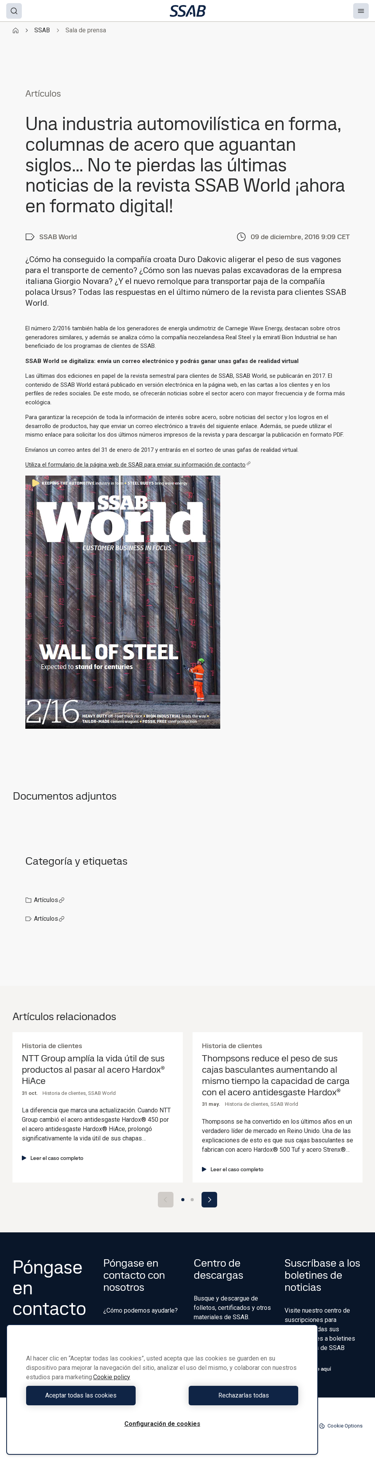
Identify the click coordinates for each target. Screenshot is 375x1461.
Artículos (49, 900)
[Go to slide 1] (183, 1199)
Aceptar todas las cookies (92, 1395)
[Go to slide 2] (192, 1199)
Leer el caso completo (52, 1157)
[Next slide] (209, 1199)
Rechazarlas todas (232, 1395)
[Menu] (361, 11)
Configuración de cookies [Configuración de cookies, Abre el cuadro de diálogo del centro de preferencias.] (162, 1424)
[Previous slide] (165, 1199)
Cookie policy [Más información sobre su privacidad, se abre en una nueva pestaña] (111, 1377)
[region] (162, 1389)
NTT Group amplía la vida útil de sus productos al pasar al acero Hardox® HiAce (93, 1069)
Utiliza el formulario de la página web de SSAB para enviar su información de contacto (138, 464)
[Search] (14, 11)
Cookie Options (341, 1426)
